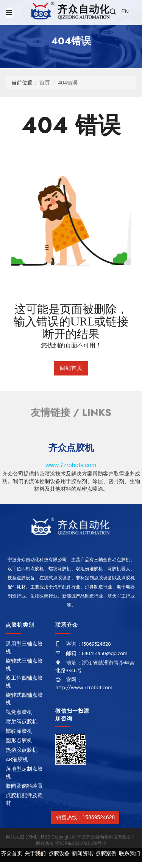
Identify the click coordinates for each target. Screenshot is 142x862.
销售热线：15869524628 (85, 817)
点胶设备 (59, 853)
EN (125, 11)
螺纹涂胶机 (19, 731)
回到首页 (71, 368)
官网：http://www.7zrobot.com (83, 684)
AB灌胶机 (17, 760)
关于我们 (35, 853)
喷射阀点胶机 (21, 722)
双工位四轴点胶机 (24, 682)
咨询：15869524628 (88, 644)
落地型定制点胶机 (24, 773)
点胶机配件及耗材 (24, 800)
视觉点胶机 (19, 712)
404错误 (68, 83)
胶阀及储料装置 (24, 786)
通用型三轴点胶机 (24, 648)
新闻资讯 (82, 853)
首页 (44, 83)
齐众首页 (11, 853)
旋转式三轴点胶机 (24, 665)
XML (33, 837)
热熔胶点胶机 (21, 750)
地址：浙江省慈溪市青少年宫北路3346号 (94, 667)
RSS (45, 837)
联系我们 (129, 853)
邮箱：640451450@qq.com (97, 653)
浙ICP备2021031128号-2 (80, 843)
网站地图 (15, 837)
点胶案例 (106, 853)
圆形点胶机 (19, 741)
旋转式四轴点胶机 (24, 699)
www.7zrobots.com (70, 465)
